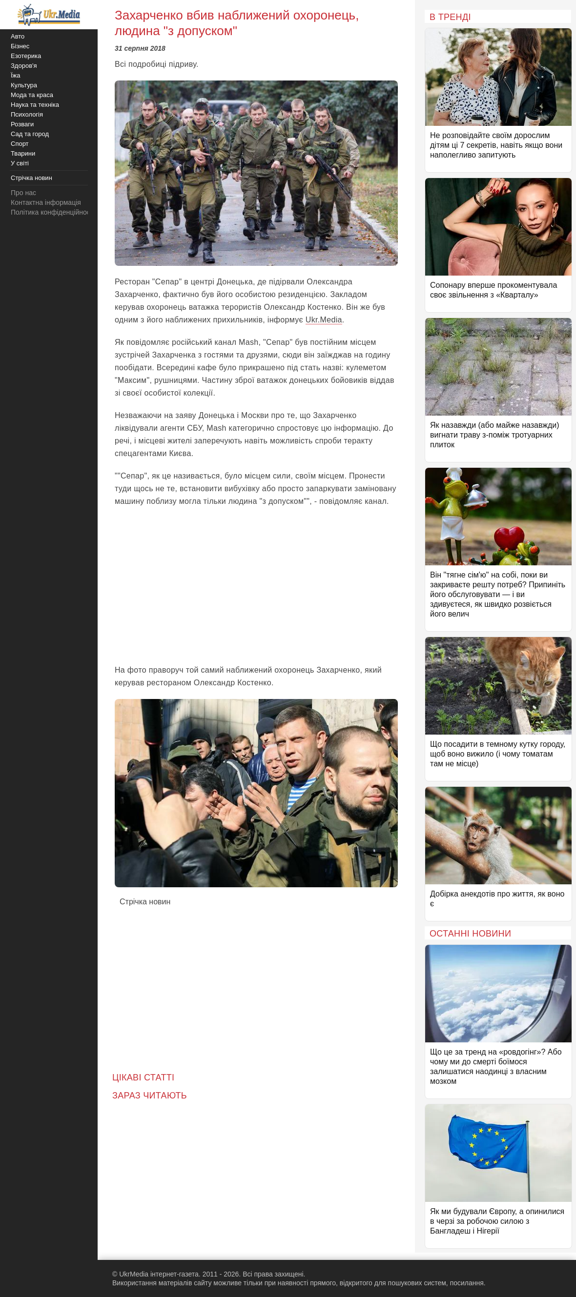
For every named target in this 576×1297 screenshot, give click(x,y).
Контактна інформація (46, 202)
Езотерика (26, 56)
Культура (24, 85)
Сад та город (30, 134)
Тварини (23, 153)
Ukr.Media (324, 320)
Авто (17, 36)
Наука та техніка (35, 104)
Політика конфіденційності (53, 212)
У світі (20, 163)
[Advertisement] (256, 586)
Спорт (20, 143)
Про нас (23, 193)
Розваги (22, 124)
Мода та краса (32, 95)
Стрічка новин (145, 902)
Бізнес (20, 46)
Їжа (16, 75)
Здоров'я (24, 65)
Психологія (27, 114)
